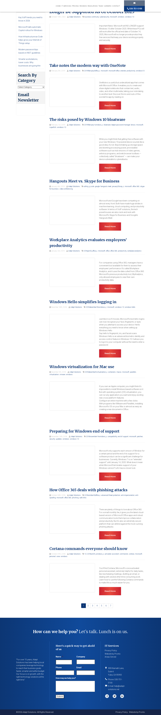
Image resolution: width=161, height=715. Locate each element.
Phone (59, 667)
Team (100, 6)
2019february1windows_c (93, 125)
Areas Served (110, 657)
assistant (115, 554)
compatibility (112, 436)
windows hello (130, 307)
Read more (110, 48)
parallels (133, 372)
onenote (123, 71)
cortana (131, 554)
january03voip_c (118, 186)
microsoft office (114, 71)
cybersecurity (104, 17)
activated (108, 554)
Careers (107, 6)
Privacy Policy (111, 650)
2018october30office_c (92, 495)
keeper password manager (120, 125)
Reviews (83, 6)
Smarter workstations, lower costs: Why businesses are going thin (29, 62)
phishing (75, 498)
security (52, 439)
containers (112, 372)
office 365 (136, 186)
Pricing (75, 6)
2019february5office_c (92, 71)
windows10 (140, 71)
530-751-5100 (134, 9)
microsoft (113, 17)
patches (140, 436)
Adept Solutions (75, 17)
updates (59, 439)
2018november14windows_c (96, 436)
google (97, 186)
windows (121, 17)
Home (58, 6)
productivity (131, 71)
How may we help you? (66, 678)
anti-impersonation (128, 495)
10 (85, 554)
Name (59, 657)
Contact (116, 6)
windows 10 (129, 17)
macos (119, 372)
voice (58, 556)
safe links (82, 498)
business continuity (91, 17)
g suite (91, 186)
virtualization (54, 374)
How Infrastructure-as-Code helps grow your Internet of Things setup (30, 40)
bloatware (107, 125)
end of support (123, 436)
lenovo (133, 125)
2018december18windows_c (96, 307)
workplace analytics (134, 251)
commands (124, 554)
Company (80, 657)
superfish (52, 127)
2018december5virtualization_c (96, 372)
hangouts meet (105, 186)
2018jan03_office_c (90, 251)
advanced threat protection (110, 495)
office (108, 251)
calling (86, 186)
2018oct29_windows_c (95, 554)
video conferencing (66, 189)
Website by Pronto (112, 654)
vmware (62, 374)
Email (80, 667)
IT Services (66, 6)
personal (52, 556)
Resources (93, 6)
